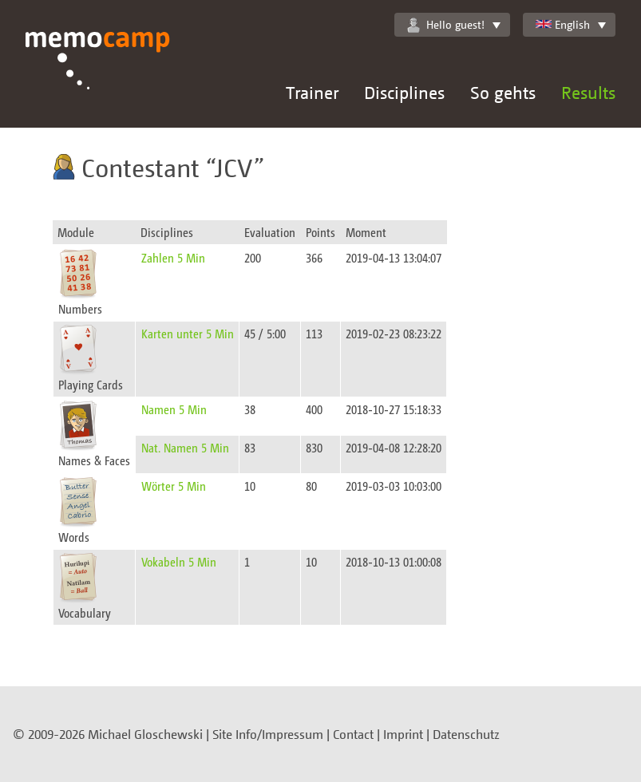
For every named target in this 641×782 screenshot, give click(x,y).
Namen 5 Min (174, 409)
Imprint (403, 734)
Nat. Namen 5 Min (185, 447)
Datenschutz (466, 734)
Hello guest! (446, 25)
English (563, 24)
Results (588, 92)
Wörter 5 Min (173, 485)
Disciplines (404, 92)
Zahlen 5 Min (173, 257)
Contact (353, 734)
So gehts (503, 92)
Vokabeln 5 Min (178, 561)
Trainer (312, 92)
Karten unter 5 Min (187, 333)
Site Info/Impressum (267, 734)
